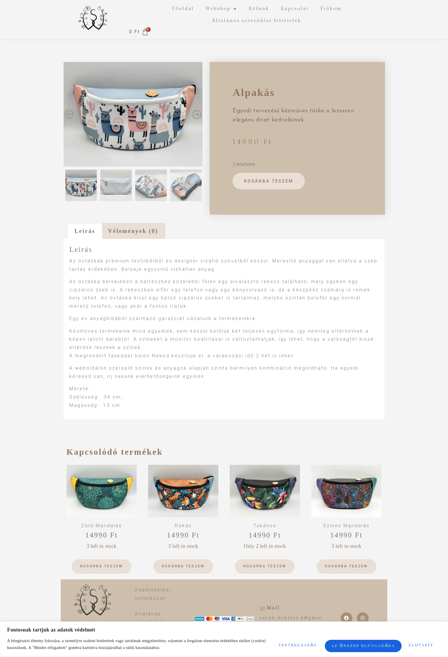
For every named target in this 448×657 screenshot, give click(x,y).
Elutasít (315, 641)
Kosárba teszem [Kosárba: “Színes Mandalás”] (346, 566)
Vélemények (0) (133, 231)
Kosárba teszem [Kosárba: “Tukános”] (264, 566)
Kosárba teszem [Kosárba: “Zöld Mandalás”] (101, 566)
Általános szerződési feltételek (256, 20)
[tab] (84, 231)
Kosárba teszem (270, 181)
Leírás (84, 231)
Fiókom (331, 8)
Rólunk (259, 8)
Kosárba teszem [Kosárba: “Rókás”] (183, 566)
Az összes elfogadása (393, 641)
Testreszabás (250, 641)
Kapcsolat (295, 8)
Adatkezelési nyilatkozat (153, 594)
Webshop (221, 9)
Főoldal (183, 8)
